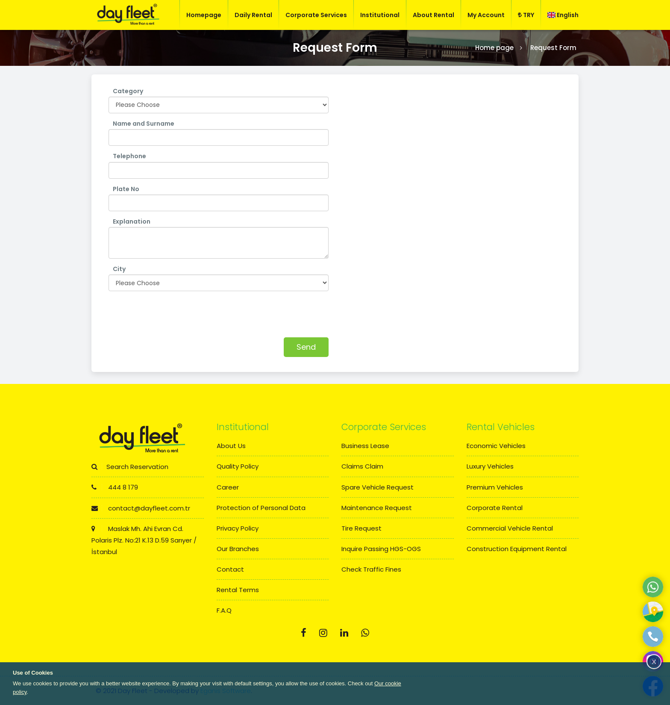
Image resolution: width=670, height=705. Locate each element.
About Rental (433, 15)
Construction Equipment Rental (517, 548)
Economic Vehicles (496, 445)
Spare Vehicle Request (377, 487)
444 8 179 (114, 487)
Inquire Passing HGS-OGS (381, 548)
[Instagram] (323, 633)
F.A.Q (224, 610)
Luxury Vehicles (490, 466)
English (563, 15)
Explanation (131, 221)
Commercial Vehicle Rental (510, 528)
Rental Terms (238, 589)
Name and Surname (143, 123)
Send (306, 347)
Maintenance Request (376, 507)
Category (128, 91)
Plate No (126, 189)
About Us (231, 445)
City (119, 269)
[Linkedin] (344, 633)
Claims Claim (362, 466)
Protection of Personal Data (261, 507)
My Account (486, 15)
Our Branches (238, 548)
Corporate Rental (495, 507)
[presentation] (173, 312)
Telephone (129, 156)
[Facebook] (303, 633)
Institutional (380, 15)
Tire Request (361, 528)
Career (228, 487)
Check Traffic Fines (371, 569)
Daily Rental (253, 15)
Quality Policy (238, 466)
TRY (526, 15)
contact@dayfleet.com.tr (140, 508)
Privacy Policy (238, 528)
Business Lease (365, 445)
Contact (230, 569)
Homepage (203, 15)
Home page (494, 47)
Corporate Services (316, 15)
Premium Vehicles (495, 487)
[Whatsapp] (365, 633)
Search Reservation (129, 466)
